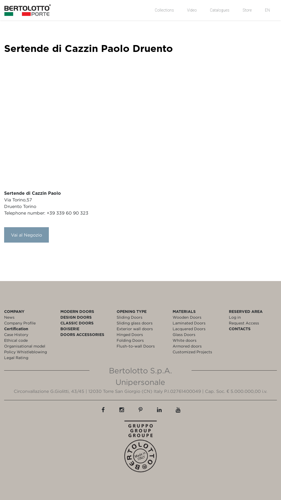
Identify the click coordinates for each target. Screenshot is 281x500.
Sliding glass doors (135, 323)
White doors (184, 340)
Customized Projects (192, 352)
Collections (164, 10)
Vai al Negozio (26, 234)
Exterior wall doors (135, 329)
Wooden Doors (187, 317)
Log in (235, 317)
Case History (16, 334)
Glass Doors (184, 334)
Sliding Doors (129, 317)
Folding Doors (130, 340)
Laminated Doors (189, 323)
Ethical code (16, 340)
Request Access (244, 323)
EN (267, 10)
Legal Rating (16, 357)
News (9, 317)
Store (247, 10)
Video (192, 10)
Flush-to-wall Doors (136, 346)
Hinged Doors (130, 334)
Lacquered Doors (189, 329)
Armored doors (187, 346)
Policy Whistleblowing (25, 352)
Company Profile (20, 323)
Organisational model (24, 346)
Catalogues (219, 10)
